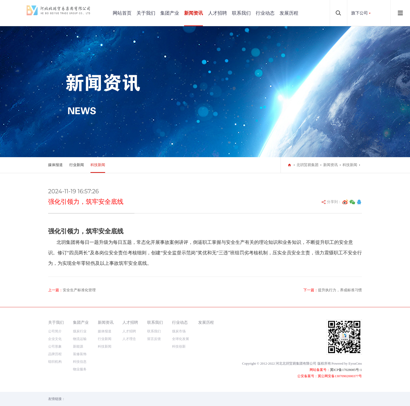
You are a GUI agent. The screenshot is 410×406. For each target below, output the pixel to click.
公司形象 (55, 346)
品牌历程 (55, 354)
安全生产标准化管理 (79, 290)
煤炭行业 (80, 331)
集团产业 (169, 13)
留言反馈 (154, 339)
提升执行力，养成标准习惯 (340, 290)
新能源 (78, 346)
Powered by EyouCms (347, 363)
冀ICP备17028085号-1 (346, 370)
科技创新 (179, 346)
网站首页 (122, 13)
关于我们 (145, 13)
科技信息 (80, 362)
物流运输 (80, 339)
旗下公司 (359, 13)
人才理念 (129, 339)
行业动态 (265, 13)
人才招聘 (217, 13)
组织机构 (55, 362)
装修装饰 (80, 354)
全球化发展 (180, 339)
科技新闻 (97, 165)
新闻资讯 (193, 13)
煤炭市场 (179, 331)
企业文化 (55, 339)
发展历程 (289, 13)
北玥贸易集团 (307, 165)
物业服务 (80, 369)
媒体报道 (55, 165)
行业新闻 (76, 165)
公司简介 (55, 331)
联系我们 (241, 13)
